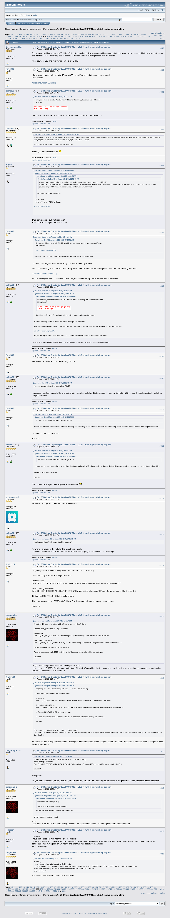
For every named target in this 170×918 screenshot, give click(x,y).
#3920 (162, 854)
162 (72, 35)
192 (30, 37)
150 (30, 35)
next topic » (159, 35)
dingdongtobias (13, 750)
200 (58, 37)
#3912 (162, 498)
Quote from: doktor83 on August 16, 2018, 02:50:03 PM (52, 793)
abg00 (9, 164)
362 (76, 38)
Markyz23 (10, 564)
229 (13, 38)
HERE (54, 122)
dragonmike (11, 615)
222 (134, 37)
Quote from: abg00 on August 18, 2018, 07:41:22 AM (53, 173)
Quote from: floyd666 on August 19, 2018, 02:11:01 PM (52, 291)
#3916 (162, 678)
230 (16, 38)
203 (69, 37)
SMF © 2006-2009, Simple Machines (94, 913)
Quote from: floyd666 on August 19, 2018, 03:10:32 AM (52, 97)
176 (120, 35)
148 (23, 35)
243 (61, 38)
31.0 (34, 20)
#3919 (162, 831)
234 (30, 38)
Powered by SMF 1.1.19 (71, 913)
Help (18, 23)
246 (71, 38)
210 (93, 37)
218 (120, 37)
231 (19, 38)
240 (50, 38)
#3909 (162, 378)
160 (65, 35)
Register (38, 23)
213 (103, 37)
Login (31, 23)
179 (130, 35)
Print (161, 38)
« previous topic (157, 33)
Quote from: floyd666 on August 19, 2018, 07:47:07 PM (52, 451)
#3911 (162, 446)
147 (20, 35)
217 (117, 37)
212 (100, 37)
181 (137, 35)
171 (103, 35)
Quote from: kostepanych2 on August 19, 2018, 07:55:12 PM (54, 539)
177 (123, 35)
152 (37, 35)
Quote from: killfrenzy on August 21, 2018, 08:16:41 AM (52, 858)
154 (44, 35)
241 (54, 38)
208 (86, 37)
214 (107, 37)
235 (33, 38)
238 (43, 38)
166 (85, 35)
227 (6, 38)
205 (76, 37)
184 (148, 35)
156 (51, 35)
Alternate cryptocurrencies (30, 29)
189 (19, 37)
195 (40, 37)
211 (96, 37)
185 (6, 37)
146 (16, 35)
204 (72, 37)
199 (55, 37)
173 (110, 35)
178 (127, 35)
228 (9, 38)
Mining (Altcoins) (50, 29)
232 (23, 38)
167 (89, 35)
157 (55, 35)
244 (64, 38)
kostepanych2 (12, 497)
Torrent (39, 20)
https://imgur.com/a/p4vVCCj (44, 273)
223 (138, 37)
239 (47, 38)
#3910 (162, 409)
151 (34, 35)
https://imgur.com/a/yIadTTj (44, 83)
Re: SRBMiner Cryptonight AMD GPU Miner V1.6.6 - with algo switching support (74, 47)
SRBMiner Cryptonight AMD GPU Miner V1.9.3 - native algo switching (92, 29)
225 (145, 37)
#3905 (162, 166)
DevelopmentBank (14, 47)
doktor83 (10, 91)
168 (92, 35)
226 (148, 37)
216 (113, 37)
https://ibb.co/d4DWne (42, 206)
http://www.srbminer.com (41, 124)
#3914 (162, 565)
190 (23, 37)
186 (9, 37)
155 (48, 35)
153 (41, 35)
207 (82, 37)
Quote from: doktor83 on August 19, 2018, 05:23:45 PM (52, 414)
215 (110, 37)
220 (127, 37)
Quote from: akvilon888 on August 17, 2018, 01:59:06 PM (58, 179)
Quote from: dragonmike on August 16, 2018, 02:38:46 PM (55, 796)
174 (113, 35)
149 (27, 35)
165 (82, 35)
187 (13, 37)
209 (89, 37)
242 (57, 38)
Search (25, 23)
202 (65, 37)
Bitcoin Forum (11, 29)
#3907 (162, 286)
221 (131, 37)
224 (141, 37)
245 (68, 38)
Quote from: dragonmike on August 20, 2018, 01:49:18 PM (53, 683)
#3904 (162, 129)
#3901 (162, 48)
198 (51, 37)
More (46, 23)
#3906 (162, 232)
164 (79, 35)
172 (106, 35)
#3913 (162, 534)
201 (62, 37)
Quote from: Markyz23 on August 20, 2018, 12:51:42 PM (53, 621)
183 (144, 35)
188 (16, 37)
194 (37, 37)
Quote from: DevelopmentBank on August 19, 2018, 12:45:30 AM (56, 134)
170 (99, 35)
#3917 (162, 751)
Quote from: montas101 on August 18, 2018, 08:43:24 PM (53, 170)
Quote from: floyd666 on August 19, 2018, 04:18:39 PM (52, 383)
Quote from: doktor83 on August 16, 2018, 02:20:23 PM (56, 798)
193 (33, 37)
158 (58, 35)
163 (75, 35)
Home (11, 23)
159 (61, 35)
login (28, 15)
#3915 (162, 616)
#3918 (162, 788)
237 (40, 38)
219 (124, 37)
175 (116, 35)
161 (68, 35)
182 (141, 35)
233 (26, 38)
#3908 (162, 356)
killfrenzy (10, 830)
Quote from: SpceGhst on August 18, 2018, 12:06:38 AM (57, 176)
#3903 (162, 92)
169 (96, 35)
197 (48, 37)
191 (26, 37)
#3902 (162, 70)
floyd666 (10, 69)
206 (79, 37)
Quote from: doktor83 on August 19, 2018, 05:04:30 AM (52, 237)
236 (37, 38)
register (35, 15)
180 (134, 35)
